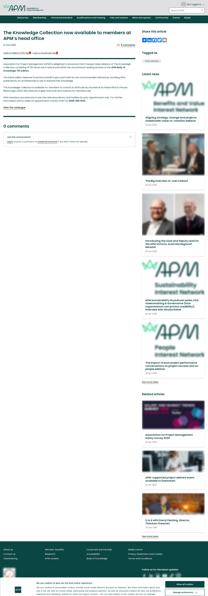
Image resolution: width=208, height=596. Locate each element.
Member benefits (54, 549)
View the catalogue (14, 107)
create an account (47, 141)
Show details (42, 590)
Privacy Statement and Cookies (145, 554)
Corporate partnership (99, 549)
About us (8, 549)
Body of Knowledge (97, 558)
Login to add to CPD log (17, 53)
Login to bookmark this (45, 53)
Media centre (135, 549)
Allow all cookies (184, 569)
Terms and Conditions (140, 558)
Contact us (9, 554)
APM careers (52, 558)
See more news (150, 382)
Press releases (152, 61)
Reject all (184, 586)
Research (50, 554)
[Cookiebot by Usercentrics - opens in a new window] (18, 590)
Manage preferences (185, 578)
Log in (10, 141)
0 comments (126, 45)
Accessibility (93, 554)
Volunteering (10, 558)
